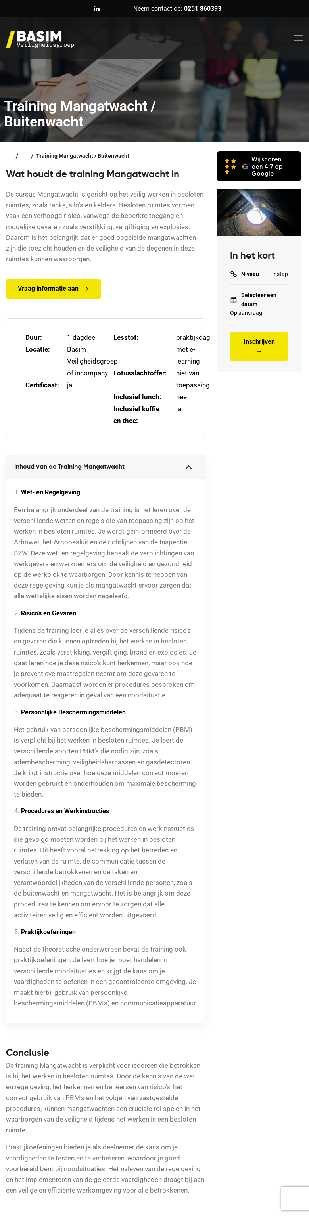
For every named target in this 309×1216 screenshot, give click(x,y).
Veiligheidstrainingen (25, 155)
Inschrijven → (259, 346)
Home (9, 155)
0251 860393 (202, 8)
